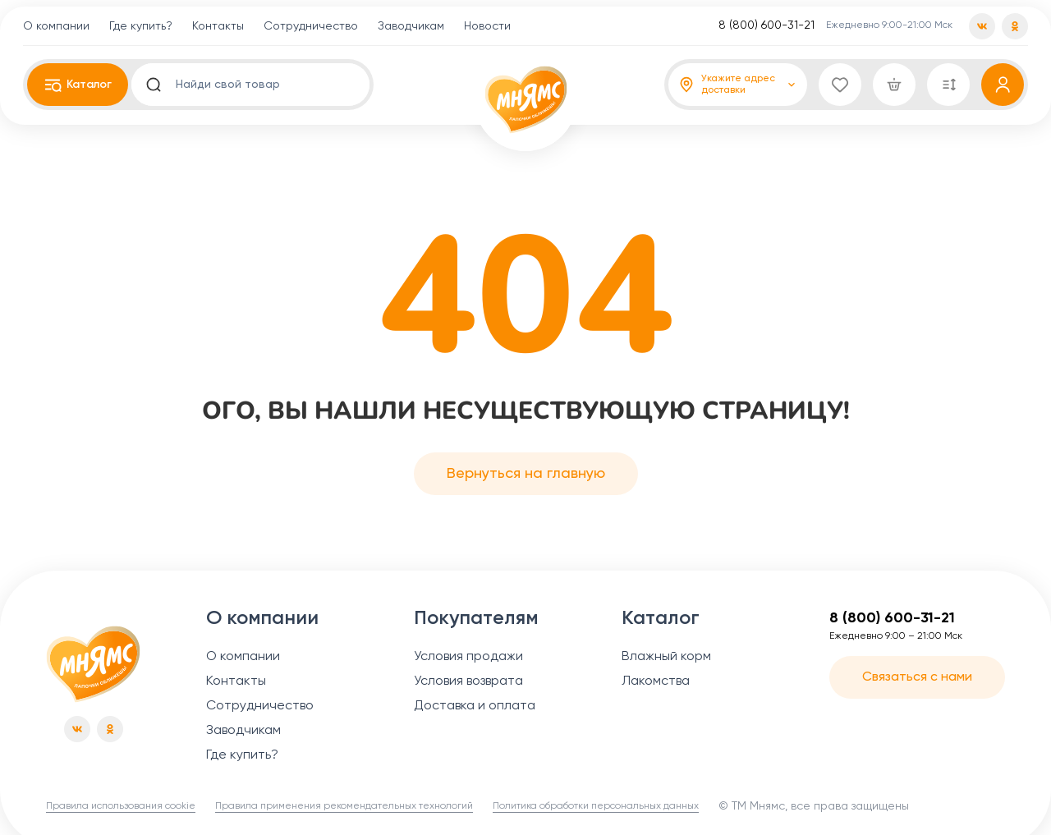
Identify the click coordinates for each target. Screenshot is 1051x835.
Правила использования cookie (120, 806)
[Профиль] (1002, 84)
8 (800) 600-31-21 (766, 25)
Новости (487, 26)
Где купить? (140, 26)
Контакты (218, 26)
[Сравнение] (948, 84)
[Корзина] (894, 84)
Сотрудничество (311, 26)
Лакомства (656, 681)
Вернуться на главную (526, 473)
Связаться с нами (917, 677)
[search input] (259, 84)
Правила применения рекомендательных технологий (344, 806)
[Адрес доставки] (737, 84)
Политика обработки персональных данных (596, 806)
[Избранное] (840, 84)
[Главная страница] (93, 664)
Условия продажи (468, 656)
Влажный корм (666, 656)
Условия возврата (468, 681)
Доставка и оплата (474, 706)
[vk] (982, 26)
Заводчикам (411, 26)
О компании (56, 26)
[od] (1015, 26)
